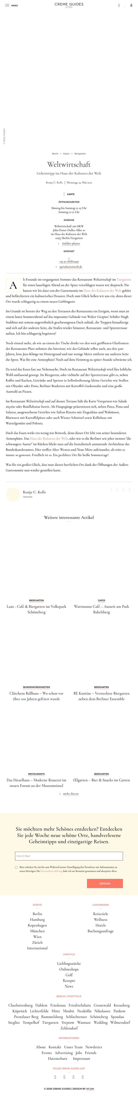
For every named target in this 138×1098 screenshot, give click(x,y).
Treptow (67, 1022)
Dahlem (41, 1005)
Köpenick (19, 1011)
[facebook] (55, 1078)
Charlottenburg (20, 1005)
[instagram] (64, 1078)
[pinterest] (73, 1078)
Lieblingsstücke (69, 963)
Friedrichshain (80, 1005)
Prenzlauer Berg (26, 1016)
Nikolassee (102, 1011)
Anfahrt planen (71, 243)
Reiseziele (100, 914)
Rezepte (69, 980)
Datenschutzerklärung (51, 871)
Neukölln (84, 1011)
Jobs (79, 1052)
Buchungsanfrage (101, 931)
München (37, 931)
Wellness (100, 919)
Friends (90, 1052)
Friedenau (58, 1005)
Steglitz (14, 1022)
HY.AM (90, 1088)
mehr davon (71, 794)
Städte (37, 904)
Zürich (37, 942)
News (69, 986)
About (41, 1047)
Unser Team (73, 1047)
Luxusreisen (100, 904)
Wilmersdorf (120, 1022)
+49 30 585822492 (69, 261)
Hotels (101, 925)
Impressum (81, 1058)
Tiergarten (124, 279)
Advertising (64, 1052)
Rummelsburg (52, 1016)
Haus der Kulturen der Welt (102, 290)
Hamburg (37, 919)
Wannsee (84, 1022)
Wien (37, 936)
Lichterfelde (39, 1011)
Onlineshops (69, 969)
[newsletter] (82, 1078)
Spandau (117, 1016)
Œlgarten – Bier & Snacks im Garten (101, 780)
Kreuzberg (122, 1005)
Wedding (100, 1022)
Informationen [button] (69, 1038)
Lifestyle (69, 954)
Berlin (37, 914)
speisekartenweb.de (70, 267)
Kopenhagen (37, 925)
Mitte (56, 1011)
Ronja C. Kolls (54, 182)
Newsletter (93, 1047)
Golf (69, 975)
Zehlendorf (69, 1028)
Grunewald (102, 1005)
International (37, 948)
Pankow (119, 1011)
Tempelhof (31, 1022)
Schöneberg (99, 1016)
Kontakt (55, 1047)
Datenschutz (57, 1058)
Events (47, 1052)
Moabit (68, 1011)
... (69, 257)
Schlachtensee (76, 1016)
